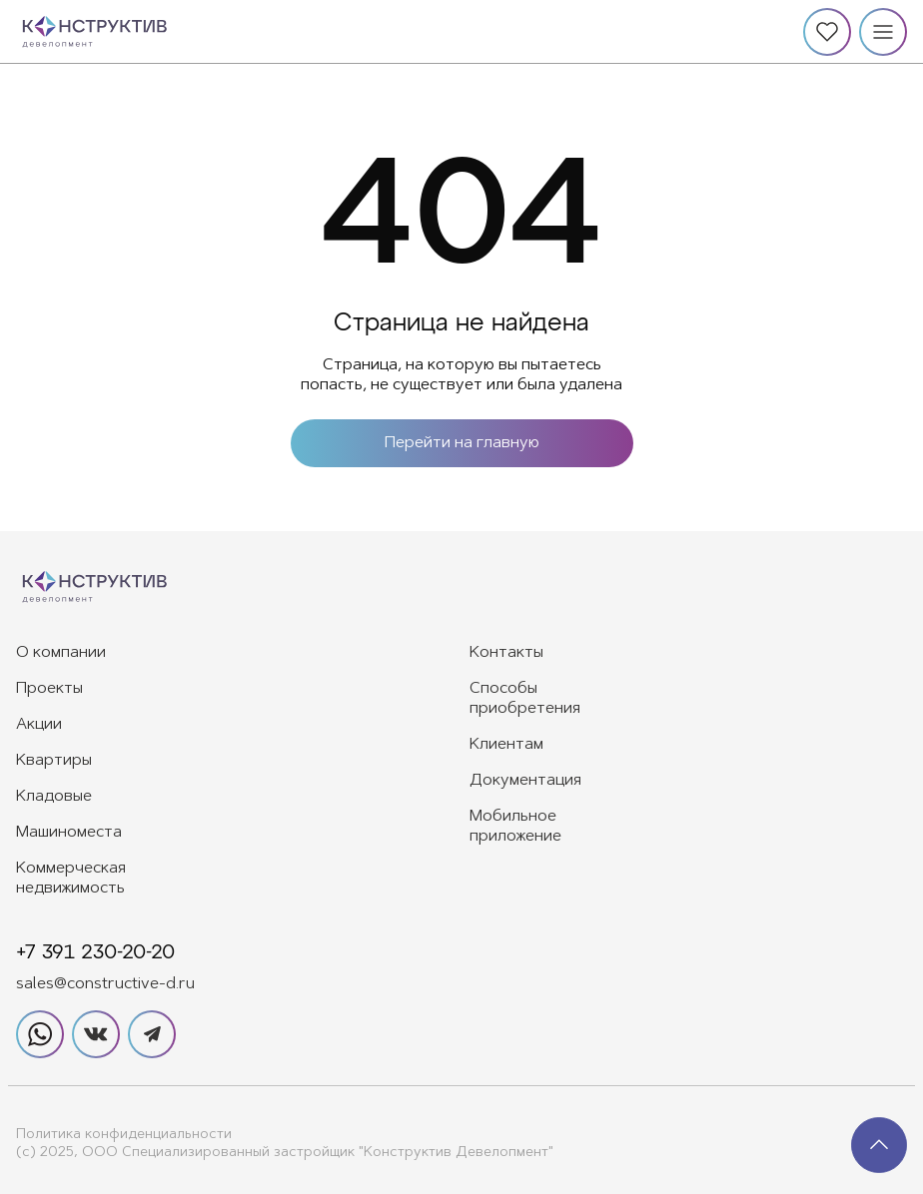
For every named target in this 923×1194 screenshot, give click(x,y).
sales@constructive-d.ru (105, 984)
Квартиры (54, 761)
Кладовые (54, 797)
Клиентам (506, 745)
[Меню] (883, 32)
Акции (39, 725)
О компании (61, 653)
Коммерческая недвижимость (71, 878)
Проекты (49, 689)
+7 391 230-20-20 (95, 952)
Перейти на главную (462, 443)
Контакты (506, 653)
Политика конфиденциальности (124, 1135)
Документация (525, 781)
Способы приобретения (524, 699)
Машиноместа (69, 833)
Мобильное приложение (515, 827)
